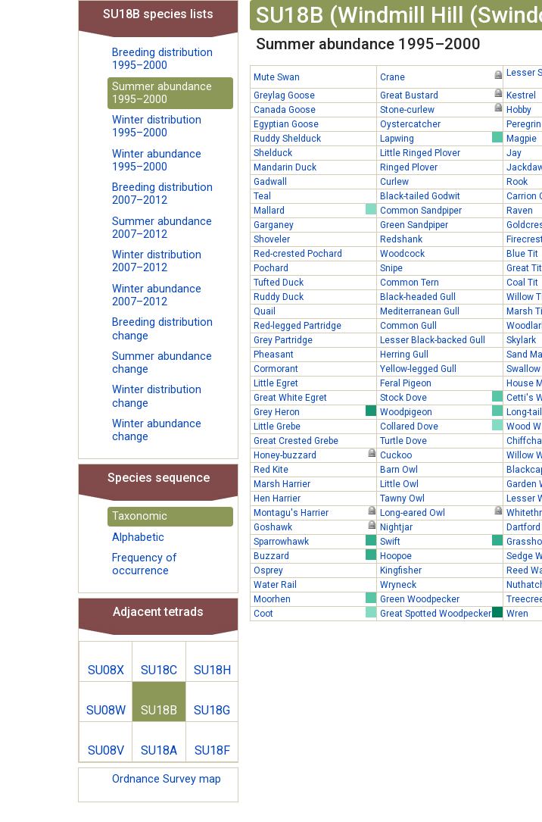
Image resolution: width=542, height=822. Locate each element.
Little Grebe (277, 426)
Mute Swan (277, 77)
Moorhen (315, 598)
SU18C (159, 670)
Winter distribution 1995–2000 (156, 126)
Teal (262, 196)
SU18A (159, 750)
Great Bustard (441, 95)
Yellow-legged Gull (418, 369)
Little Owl (399, 484)
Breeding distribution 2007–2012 (162, 194)
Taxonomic (139, 516)
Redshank (401, 239)
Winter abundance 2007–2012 (156, 295)
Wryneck (398, 585)
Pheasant (274, 354)
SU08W (106, 710)
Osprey (268, 570)
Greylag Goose (284, 95)
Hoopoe (396, 556)
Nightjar (396, 527)
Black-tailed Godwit (420, 196)
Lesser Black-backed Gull (432, 340)
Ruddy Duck (279, 297)
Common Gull (408, 325)
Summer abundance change (162, 363)
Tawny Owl (402, 498)
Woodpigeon (441, 411)
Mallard (315, 210)
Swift (441, 541)
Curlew (394, 182)
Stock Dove (441, 397)
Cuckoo (396, 455)
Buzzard (315, 555)
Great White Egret (290, 397)
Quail (265, 311)
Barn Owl (399, 469)
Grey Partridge (283, 340)
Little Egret (276, 383)
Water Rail (275, 585)
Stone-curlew (441, 109)
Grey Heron (315, 411)
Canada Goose (285, 110)
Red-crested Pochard (298, 253)
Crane (441, 76)
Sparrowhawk (315, 541)
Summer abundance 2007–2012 (162, 228)
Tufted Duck (279, 282)
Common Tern (409, 282)
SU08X (106, 670)
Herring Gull (404, 354)
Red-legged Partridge (297, 325)
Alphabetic (138, 537)
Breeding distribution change (162, 329)
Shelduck (273, 153)
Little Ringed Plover (420, 153)
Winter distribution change (156, 396)
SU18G (212, 710)
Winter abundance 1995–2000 (156, 160)
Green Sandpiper (414, 225)
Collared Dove (441, 426)
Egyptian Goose (286, 124)
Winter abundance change (156, 430)
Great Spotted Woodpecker (441, 613)
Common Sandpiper (421, 210)
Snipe (391, 268)
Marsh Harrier (282, 484)
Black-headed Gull (418, 297)
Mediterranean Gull (419, 311)
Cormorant (276, 369)
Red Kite (271, 469)
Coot (315, 613)
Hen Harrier (277, 498)
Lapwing (441, 138)
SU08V (106, 750)
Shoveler (272, 239)
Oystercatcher (410, 124)
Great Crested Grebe (296, 441)
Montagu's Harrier (315, 512)
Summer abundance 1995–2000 (162, 93)
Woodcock (402, 253)
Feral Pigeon (405, 383)
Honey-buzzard (315, 455)
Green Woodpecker (419, 599)
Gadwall (270, 182)
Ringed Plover (409, 167)
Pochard (271, 268)
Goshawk (315, 526)
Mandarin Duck (285, 167)
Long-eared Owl (441, 512)
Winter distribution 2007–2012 (156, 261)
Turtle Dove (403, 441)
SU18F (212, 750)
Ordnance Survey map (166, 779)
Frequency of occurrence (144, 564)
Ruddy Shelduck (287, 138)
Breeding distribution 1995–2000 (162, 59)
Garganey (274, 225)
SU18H (212, 670)
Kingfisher (401, 570)
